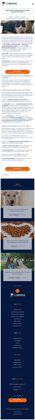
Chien (11, 214)
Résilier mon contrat (17, 347)
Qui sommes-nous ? (17, 367)
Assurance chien (17, 309)
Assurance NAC (17, 321)
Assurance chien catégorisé (17, 312)
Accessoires (5, 174)
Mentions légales (17, 411)
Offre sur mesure (17, 364)
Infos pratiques (17, 340)
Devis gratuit (17, 71)
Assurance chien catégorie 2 (17, 316)
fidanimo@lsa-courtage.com (17, 384)
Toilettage (17, 277)
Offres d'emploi (17, 345)
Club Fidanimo (17, 360)
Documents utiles (17, 338)
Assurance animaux (17, 323)
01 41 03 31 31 (17, 387)
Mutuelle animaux (17, 325)
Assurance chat (17, 319)
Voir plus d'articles (17, 285)
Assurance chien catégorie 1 (17, 314)
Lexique (17, 343)
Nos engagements (17, 362)
